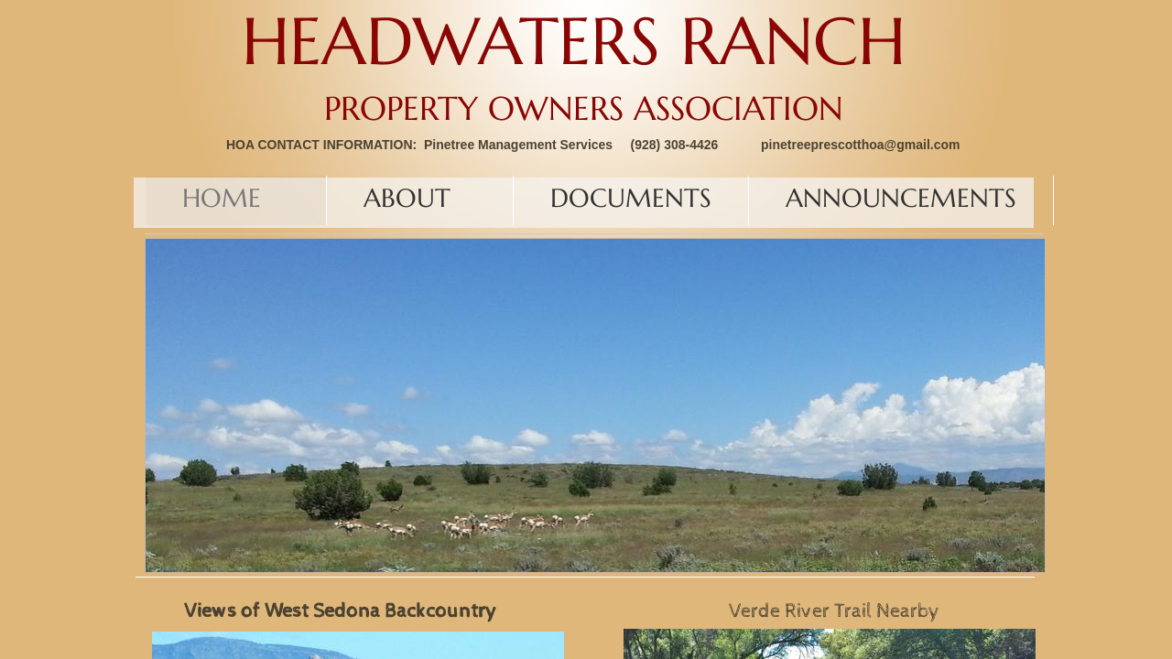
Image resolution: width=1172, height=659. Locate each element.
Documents (630, 198)
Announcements (901, 198)
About (407, 198)
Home (221, 198)
